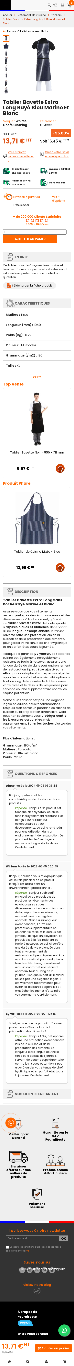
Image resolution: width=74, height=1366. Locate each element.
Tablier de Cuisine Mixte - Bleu (37, 551)
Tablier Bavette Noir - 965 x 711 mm (37, 452)
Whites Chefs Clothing (15, 123)
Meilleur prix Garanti (18, 1136)
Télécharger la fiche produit (32, 285)
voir (28, 1250)
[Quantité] (35, 232)
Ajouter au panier (30, 239)
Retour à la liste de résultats (27, 31)
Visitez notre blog (37, 1285)
